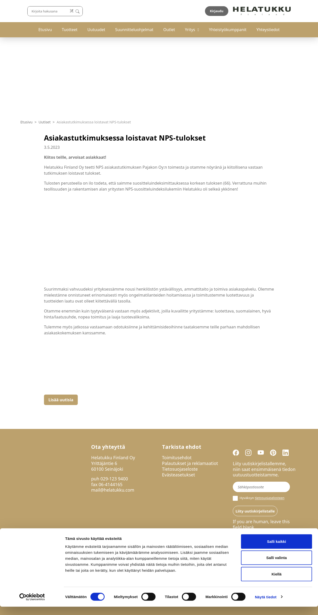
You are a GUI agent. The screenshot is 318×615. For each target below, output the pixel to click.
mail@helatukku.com (112, 490)
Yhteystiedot (267, 29)
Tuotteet (70, 29)
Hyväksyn (258, 498)
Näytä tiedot (266, 605)
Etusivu (45, 29)
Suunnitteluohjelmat (134, 29)
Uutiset (45, 122)
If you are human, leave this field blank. (261, 524)
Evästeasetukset (178, 475)
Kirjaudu (286, 11)
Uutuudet (96, 29)
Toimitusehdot (177, 458)
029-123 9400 (114, 479)
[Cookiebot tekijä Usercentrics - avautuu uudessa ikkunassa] (32, 605)
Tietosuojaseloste (180, 469)
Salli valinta (276, 566)
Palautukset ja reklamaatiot (190, 463)
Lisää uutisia (60, 400)
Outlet (169, 29)
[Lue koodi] (203, 11)
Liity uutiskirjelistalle (255, 511)
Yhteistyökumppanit (227, 29)
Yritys (190, 29)
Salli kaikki (276, 550)
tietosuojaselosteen (269, 498)
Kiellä (276, 582)
